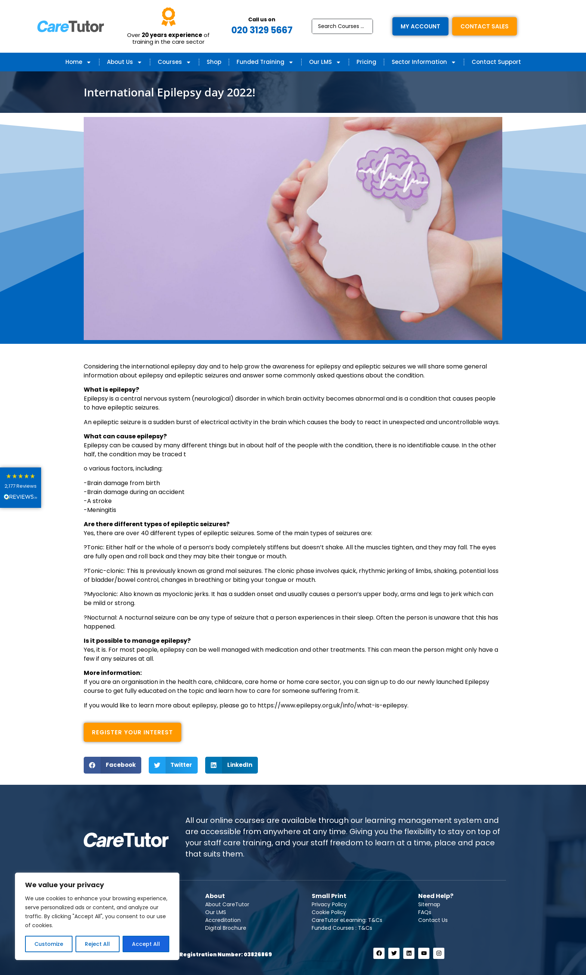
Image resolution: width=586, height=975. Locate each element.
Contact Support (496, 62)
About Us (124, 62)
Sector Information (424, 62)
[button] (112, 765)
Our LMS (325, 62)
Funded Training (265, 62)
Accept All (146, 944)
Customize (48, 944)
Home (78, 62)
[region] (97, 916)
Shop (214, 62)
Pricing (366, 62)
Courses (174, 62)
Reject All (97, 944)
